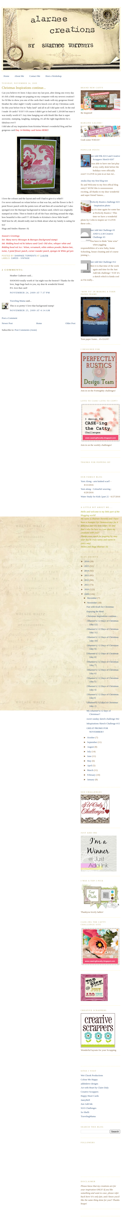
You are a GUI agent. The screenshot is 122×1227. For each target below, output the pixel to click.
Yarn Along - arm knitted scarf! (95, 481)
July (89, 751)
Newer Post (7, 323)
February (91, 774)
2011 (87, 584)
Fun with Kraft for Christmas (100, 606)
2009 (87, 594)
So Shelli (85, 1112)
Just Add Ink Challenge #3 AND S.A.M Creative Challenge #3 (102, 233)
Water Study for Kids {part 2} (95, 496)
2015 (87, 566)
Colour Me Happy (89, 1079)
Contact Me (34, 76)
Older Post (70, 323)
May (89, 760)
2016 (87, 561)
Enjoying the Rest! (95, 611)
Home (6, 76)
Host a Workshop (53, 76)
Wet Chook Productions (92, 1075)
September (92, 742)
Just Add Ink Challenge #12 (103, 262)
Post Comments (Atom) (26, 330)
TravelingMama (88, 1116)
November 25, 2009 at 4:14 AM (30, 310)
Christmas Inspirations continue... (102, 616)
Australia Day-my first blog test (93, 180)
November (92, 602)
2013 (87, 575)
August (91, 746)
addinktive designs (89, 1083)
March (90, 770)
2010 (87, 589)
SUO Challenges (88, 1108)
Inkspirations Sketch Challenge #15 (103, 723)
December (92, 598)
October (91, 737)
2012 (87, 580)
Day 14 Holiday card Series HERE (31, 130)
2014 (87, 570)
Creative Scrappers (89, 1091)
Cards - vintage (20, 258)
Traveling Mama (17, 300)
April (90, 765)
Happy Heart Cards (90, 1095)
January (91, 779)
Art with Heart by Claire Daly (95, 1087)
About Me (19, 76)
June (89, 756)
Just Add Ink (87, 1104)
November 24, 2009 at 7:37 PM (30, 292)
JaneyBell (85, 1100)
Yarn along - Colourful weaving (96, 489)
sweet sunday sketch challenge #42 (102, 718)
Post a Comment (9, 318)
